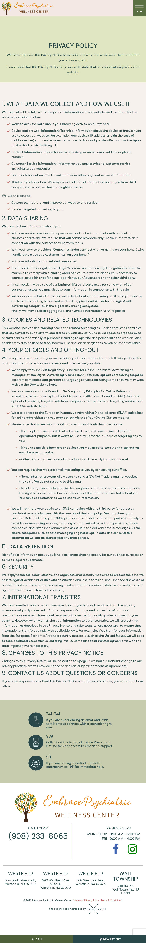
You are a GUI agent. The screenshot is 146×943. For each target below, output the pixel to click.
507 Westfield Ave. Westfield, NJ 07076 (90, 882)
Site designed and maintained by (77, 909)
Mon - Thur (97, 834)
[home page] (27, 8)
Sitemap (78, 900)
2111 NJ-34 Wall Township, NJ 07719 (125, 889)
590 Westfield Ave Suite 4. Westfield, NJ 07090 (55, 884)
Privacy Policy (91, 900)
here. (53, 385)
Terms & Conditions (111, 900)
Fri (104, 839)
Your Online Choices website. (109, 418)
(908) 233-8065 (38, 837)
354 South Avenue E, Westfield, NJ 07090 (20, 882)
